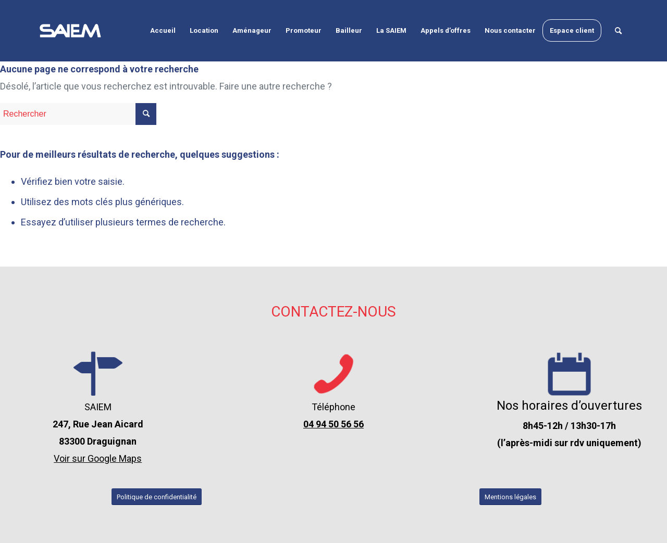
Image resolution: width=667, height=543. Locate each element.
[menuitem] (162, 30)
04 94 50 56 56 (333, 424)
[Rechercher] (618, 30)
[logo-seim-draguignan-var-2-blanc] (70, 30)
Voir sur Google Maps (98, 458)
